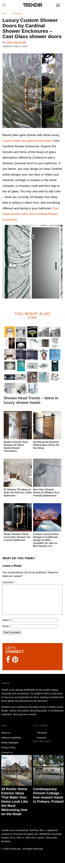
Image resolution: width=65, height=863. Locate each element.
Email (6, 626)
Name (6, 620)
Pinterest (39, 737)
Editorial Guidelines (11, 737)
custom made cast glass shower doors (27, 140)
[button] (32, 90)
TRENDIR (32, 5)
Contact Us (7, 752)
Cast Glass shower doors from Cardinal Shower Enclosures (30, 214)
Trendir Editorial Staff (16, 42)
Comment (8, 582)
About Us (6, 732)
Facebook (40, 732)
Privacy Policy (8, 747)
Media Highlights (9, 742)
